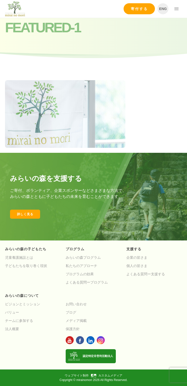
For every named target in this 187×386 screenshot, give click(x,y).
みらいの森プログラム (83, 257)
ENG (163, 9)
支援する (133, 249)
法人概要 (12, 329)
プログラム (75, 249)
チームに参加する (19, 321)
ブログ (71, 312)
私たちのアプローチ (81, 266)
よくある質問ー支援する (145, 274)
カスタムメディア (106, 375)
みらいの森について (22, 296)
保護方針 (73, 329)
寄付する (139, 9)
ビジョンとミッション (22, 304)
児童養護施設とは (19, 257)
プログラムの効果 (80, 274)
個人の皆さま (136, 266)
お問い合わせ (76, 304)
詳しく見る (25, 214)
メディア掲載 (76, 321)
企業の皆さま (136, 257)
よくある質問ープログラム (87, 282)
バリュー (12, 312)
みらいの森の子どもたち (25, 249)
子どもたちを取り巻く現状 (26, 266)
